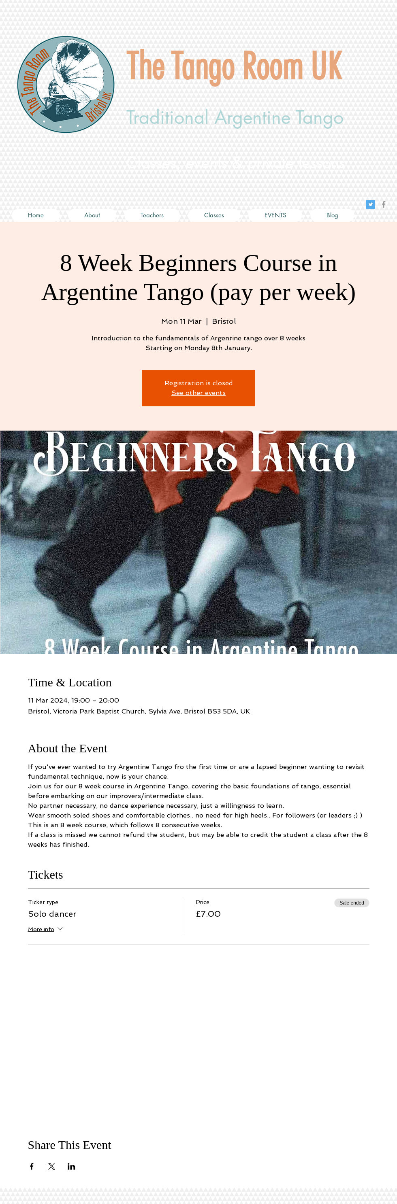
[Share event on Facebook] (32, 1166)
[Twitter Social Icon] (370, 204)
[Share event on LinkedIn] (71, 1166)
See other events (198, 393)
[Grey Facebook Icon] (383, 204)
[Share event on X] (51, 1166)
